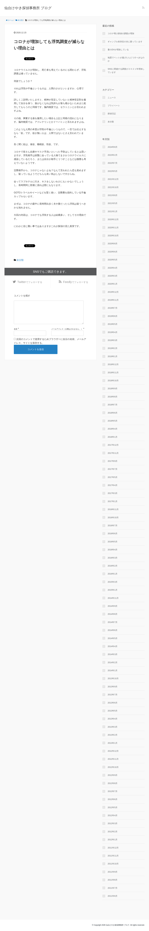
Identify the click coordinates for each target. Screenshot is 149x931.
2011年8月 (112, 880)
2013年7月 (112, 694)
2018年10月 (113, 380)
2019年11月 (113, 300)
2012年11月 (113, 759)
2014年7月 (112, 622)
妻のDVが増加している (118, 49)
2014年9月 (112, 606)
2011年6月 (112, 896)
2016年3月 (112, 558)
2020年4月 (112, 268)
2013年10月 (113, 678)
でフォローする (29, 282)
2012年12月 (113, 751)
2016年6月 (112, 533)
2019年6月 (112, 316)
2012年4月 (112, 815)
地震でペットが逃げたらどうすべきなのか (126, 59)
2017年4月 (112, 485)
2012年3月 (112, 823)
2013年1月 (112, 743)
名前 (15, 334)
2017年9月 (112, 461)
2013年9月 (112, 686)
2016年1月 (112, 574)
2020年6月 (112, 252)
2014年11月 (113, 598)
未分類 (20, 260)
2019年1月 (112, 356)
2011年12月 (113, 848)
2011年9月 (112, 872)
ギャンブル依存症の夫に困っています (125, 41)
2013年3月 (112, 727)
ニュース (112, 97)
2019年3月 (112, 340)
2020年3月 (112, 276)
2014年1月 (112, 670)
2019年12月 (113, 292)
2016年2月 (112, 566)
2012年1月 (112, 839)
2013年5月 (112, 711)
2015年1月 (112, 590)
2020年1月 (112, 284)
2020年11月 (113, 227)
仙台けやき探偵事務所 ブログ (28, 8)
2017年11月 (113, 453)
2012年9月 (112, 775)
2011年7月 (112, 888)
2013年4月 (112, 719)
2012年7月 (112, 791)
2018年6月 (112, 413)
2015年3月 (112, 582)
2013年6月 (112, 703)
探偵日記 (112, 113)
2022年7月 (112, 163)
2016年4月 (112, 549)
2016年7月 (112, 525)
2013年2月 (112, 735)
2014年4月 (112, 646)
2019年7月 (112, 308)
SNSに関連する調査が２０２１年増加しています (126, 70)
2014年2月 (112, 662)
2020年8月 (112, 243)
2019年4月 (112, 332)
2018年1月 (112, 437)
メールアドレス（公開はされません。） (67, 334)
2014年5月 (112, 638)
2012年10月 (113, 767)
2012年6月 (112, 799)
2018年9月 (112, 388)
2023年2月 (112, 155)
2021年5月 (112, 203)
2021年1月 (112, 211)
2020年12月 (113, 219)
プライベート (114, 105)
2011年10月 (113, 864)
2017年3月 (112, 493)
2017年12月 (113, 445)
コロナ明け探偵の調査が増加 (121, 33)
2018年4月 (112, 429)
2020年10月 (113, 235)
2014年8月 (112, 614)
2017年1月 (112, 501)
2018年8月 (112, 396)
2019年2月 (112, 348)
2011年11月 (113, 856)
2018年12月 (113, 364)
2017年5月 (112, 477)
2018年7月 (112, 404)
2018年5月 (112, 421)
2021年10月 (113, 187)
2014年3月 (112, 654)
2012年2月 (112, 831)
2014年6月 (112, 630)
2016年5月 (112, 541)
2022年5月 (112, 171)
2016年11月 (113, 509)
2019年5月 (112, 324)
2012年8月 (112, 783)
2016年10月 (113, 517)
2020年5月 (112, 260)
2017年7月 (112, 469)
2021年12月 (113, 179)
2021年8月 (112, 195)
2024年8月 (112, 147)
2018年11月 (113, 372)
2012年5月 (112, 807)
